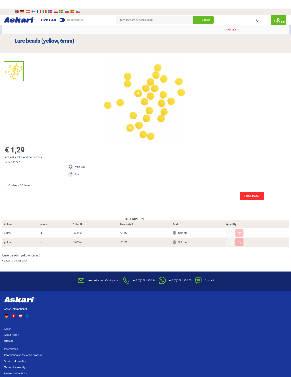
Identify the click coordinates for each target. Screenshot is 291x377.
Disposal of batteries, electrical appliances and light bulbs (187, 274)
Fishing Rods (75, 21)
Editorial (174, 282)
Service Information (114, 259)
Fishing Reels (98, 21)
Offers (57, 21)
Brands (215, 21)
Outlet (231, 21)
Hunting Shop (86, 11)
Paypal (218, 265)
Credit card (220, 259)
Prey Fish (171, 21)
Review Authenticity (114, 272)
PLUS (247, 21)
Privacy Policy (178, 265)
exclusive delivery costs (175, 46)
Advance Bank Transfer (227, 253)
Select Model (236, 70)
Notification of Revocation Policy (188, 259)
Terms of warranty (114, 265)
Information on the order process (122, 253)
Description (78, 152)
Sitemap (71, 259)
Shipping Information (118, 357)
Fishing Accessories (147, 21)
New (43, 21)
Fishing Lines (120, 21)
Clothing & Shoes (193, 21)
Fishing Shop (59, 11)
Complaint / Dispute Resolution (187, 288)
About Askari (74, 253)
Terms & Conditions (181, 253)
